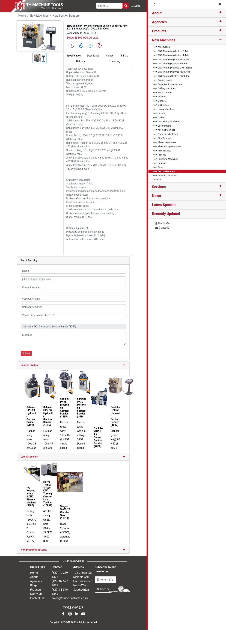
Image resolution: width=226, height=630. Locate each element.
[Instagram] (70, 613)
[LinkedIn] (76, 613)
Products (159, 31)
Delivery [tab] (80, 61)
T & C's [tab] (124, 55)
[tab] (187, 13)
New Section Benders (66, 15)
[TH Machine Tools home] (37, 6)
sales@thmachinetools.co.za (70, 598)
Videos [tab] (110, 55)
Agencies (159, 22)
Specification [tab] (73, 55)
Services (159, 187)
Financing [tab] (114, 61)
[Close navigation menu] (219, 4)
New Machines (163, 40)
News (156, 196)
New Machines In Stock (34, 549)
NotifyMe (162, 223)
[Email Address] (105, 579)
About (157, 13)
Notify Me (36, 594)
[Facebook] (63, 613)
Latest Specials (29, 456)
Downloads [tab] (93, 55)
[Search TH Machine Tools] (109, 6)
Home (22, 15)
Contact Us (37, 598)
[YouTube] (83, 613)
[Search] (126, 6)
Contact (162, 227)
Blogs (33, 585)
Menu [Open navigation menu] (136, 6)
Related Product (29, 365)
